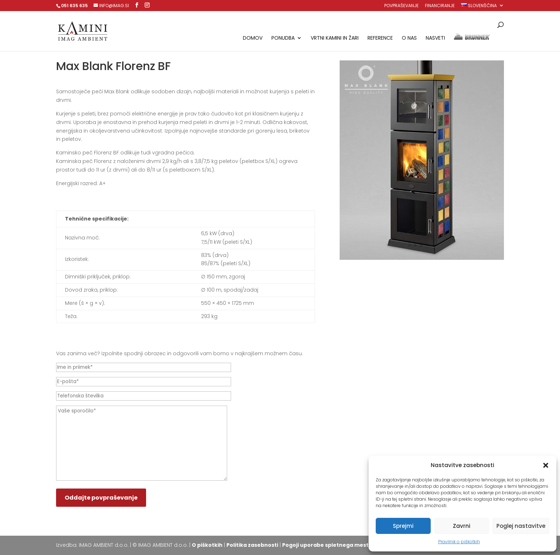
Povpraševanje (401, 6)
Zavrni (461, 526)
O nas (409, 38)
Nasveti (435, 38)
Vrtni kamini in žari (335, 38)
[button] (545, 465)
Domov (252, 38)
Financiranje (440, 6)
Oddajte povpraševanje (101, 498)
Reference (380, 38)
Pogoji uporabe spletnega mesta (327, 545)
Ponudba (283, 38)
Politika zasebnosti (252, 545)
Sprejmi (403, 526)
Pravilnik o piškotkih (459, 542)
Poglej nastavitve (520, 526)
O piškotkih (207, 545)
